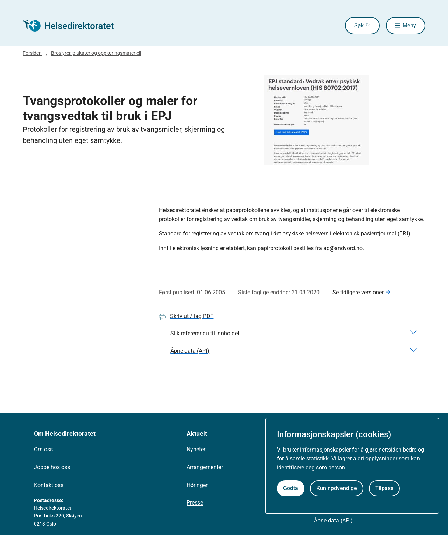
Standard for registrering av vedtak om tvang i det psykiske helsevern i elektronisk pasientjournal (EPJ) (285, 233)
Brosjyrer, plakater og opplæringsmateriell (96, 53)
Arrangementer (205, 467)
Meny (409, 25)
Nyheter (196, 449)
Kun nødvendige (336, 488)
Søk (359, 25)
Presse (195, 502)
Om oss (43, 449)
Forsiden (32, 53)
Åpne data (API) (333, 520)
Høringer (197, 485)
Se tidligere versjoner (358, 292)
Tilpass (384, 488)
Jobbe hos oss (52, 467)
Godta (290, 488)
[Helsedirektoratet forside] (73, 26)
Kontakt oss (48, 485)
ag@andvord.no (343, 248)
